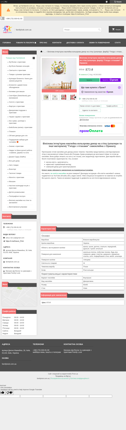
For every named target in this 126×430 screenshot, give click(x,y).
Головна (7, 43)
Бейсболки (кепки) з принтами (20, 127)
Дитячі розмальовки (16, 192)
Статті (117, 43)
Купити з (110, 80)
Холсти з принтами (16, 102)
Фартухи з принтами (17, 106)
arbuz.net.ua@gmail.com (15, 238)
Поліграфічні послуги (17, 196)
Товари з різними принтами (19, 74)
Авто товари (13, 165)
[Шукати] (99, 29)
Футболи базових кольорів (19, 66)
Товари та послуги (25, 43)
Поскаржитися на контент (60, 378)
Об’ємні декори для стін (18, 136)
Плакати (12, 131)
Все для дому (14, 161)
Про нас (43, 43)
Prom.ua (75, 374)
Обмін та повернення (99, 43)
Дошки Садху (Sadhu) (17, 157)
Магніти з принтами (16, 177)
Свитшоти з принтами (17, 70)
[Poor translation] (9, 393)
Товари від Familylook (15, 58)
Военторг (12, 169)
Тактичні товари (15, 173)
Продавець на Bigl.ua (63, 376)
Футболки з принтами (17, 62)
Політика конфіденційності (79, 378)
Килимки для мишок (17, 91)
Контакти (56, 43)
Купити (89, 80)
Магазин (12, 181)
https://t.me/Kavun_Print (15, 241)
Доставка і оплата (75, 43)
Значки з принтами (16, 146)
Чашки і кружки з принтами (19, 117)
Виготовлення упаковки (18, 207)
